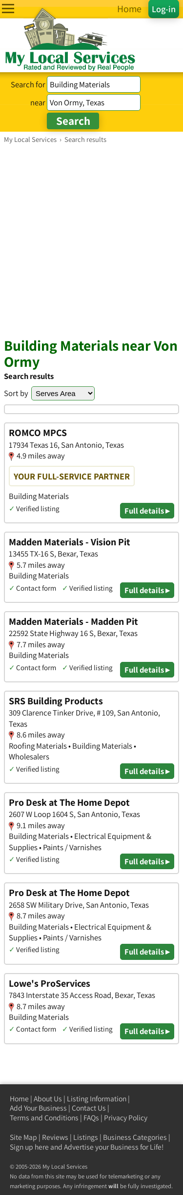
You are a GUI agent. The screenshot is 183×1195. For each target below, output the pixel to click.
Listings (85, 1137)
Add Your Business (38, 1108)
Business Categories (135, 1137)
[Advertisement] (91, 240)
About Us (48, 1098)
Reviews (55, 1137)
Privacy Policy (125, 1117)
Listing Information (96, 1098)
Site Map (23, 1137)
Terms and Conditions (44, 1117)
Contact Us (89, 1108)
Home (19, 1098)
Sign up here (29, 1147)
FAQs (91, 1117)
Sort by (16, 393)
